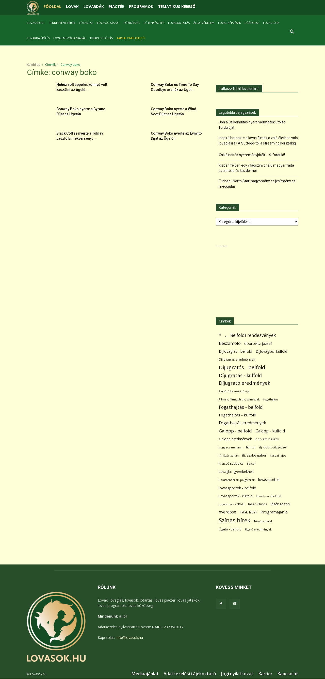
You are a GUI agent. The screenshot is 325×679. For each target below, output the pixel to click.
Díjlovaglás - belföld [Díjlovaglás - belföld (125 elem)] (235, 351)
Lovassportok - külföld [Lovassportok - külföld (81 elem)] (235, 496)
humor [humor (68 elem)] (251, 447)
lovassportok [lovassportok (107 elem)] (269, 479)
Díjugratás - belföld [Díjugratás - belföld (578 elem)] (242, 367)
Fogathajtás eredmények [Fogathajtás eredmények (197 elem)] (242, 423)
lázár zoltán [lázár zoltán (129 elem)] (280, 504)
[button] (292, 32)
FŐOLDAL (52, 6)
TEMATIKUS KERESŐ (177, 6)
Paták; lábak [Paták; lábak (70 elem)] (248, 512)
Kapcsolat (287, 673)
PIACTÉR (116, 6)
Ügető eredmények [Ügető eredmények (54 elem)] (258, 529)
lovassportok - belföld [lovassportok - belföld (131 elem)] (237, 488)
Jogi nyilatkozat (237, 673)
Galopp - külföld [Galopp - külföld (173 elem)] (270, 431)
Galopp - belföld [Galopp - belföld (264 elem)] (235, 430)
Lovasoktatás (179, 23)
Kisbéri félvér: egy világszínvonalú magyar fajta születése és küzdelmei (256, 168)
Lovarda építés (38, 38)
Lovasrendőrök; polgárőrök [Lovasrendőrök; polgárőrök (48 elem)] (237, 480)
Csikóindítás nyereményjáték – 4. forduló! (252, 155)
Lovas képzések (229, 23)
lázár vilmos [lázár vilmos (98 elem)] (257, 504)
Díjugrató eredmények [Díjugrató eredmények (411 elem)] (244, 383)
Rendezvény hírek (62, 23)
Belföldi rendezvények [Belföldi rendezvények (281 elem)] (253, 335)
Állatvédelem (203, 23)
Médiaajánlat (145, 673)
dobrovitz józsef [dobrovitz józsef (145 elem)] (258, 343)
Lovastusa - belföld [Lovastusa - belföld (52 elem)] (268, 496)
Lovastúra (271, 23)
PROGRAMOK (141, 6)
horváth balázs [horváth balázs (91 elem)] (267, 439)
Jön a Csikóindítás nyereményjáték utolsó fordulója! (252, 125)
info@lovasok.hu (129, 637)
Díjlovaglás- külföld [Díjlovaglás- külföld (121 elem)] (271, 351)
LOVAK (72, 6)
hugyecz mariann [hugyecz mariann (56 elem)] (230, 447)
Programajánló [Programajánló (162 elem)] (274, 511)
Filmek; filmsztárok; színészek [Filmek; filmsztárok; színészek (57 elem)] (239, 399)
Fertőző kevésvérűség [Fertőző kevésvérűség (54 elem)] (234, 391)
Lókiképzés (132, 23)
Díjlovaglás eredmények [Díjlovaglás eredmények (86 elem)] (237, 359)
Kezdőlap (33, 64)
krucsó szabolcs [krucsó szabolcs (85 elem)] (231, 463)
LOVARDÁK (94, 6)
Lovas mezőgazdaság (69, 38)
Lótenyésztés (154, 23)
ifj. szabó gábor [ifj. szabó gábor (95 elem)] (254, 455)
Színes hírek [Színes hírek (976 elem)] (234, 520)
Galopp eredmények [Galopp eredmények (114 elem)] (235, 439)
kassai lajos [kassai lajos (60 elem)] (278, 455)
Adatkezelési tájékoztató (190, 673)
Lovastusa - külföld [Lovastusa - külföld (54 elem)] (232, 504)
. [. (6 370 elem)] (226, 334)
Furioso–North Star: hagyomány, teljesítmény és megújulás (257, 183)
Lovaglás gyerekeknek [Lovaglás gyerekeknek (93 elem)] (236, 471)
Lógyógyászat (108, 23)
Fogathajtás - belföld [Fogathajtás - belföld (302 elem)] (241, 407)
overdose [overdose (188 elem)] (227, 512)
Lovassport (36, 23)
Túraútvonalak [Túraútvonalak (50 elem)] (263, 521)
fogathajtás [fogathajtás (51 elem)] (270, 399)
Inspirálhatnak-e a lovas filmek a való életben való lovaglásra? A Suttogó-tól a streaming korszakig (258, 140)
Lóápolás (252, 23)
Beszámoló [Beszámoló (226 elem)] (230, 343)
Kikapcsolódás (101, 38)
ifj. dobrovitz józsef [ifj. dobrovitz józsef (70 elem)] (273, 447)
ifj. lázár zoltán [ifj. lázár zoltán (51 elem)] (229, 455)
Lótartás (86, 23)
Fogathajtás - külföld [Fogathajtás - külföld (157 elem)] (237, 414)
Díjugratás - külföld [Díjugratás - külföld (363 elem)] (240, 375)
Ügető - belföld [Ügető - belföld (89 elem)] (230, 529)
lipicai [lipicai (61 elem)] (251, 463)
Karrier (265, 673)
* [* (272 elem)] (220, 335)
